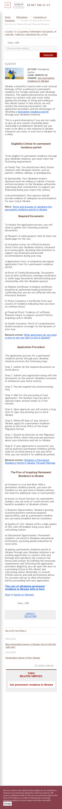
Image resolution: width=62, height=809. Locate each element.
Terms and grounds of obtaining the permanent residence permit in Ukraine (28, 208)
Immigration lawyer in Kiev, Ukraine (22, 657)
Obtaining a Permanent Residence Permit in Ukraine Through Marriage (30, 461)
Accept (7, 803)
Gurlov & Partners (24, 594)
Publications (22, 17)
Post (7, 594)
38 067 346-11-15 (38, 5)
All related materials (44, 665)
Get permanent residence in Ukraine (41, 79)
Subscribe (48, 55)
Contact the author (30, 615)
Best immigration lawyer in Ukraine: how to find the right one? (30, 646)
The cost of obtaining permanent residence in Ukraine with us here (25, 587)
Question (54, 5)
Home (8, 17)
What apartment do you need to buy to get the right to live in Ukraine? (31, 336)
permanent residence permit (33, 111)
